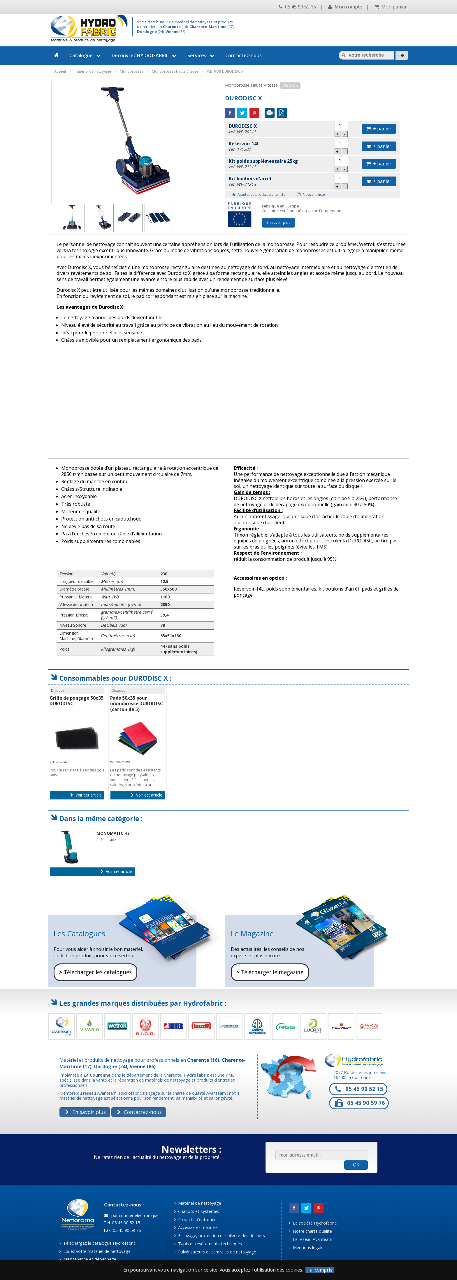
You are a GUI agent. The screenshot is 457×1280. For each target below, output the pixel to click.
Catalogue (85, 55)
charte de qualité (189, 1093)
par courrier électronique (131, 1215)
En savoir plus (278, 222)
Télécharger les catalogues (95, 972)
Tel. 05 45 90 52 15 (121, 1222)
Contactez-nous (243, 55)
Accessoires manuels (196, 1227)
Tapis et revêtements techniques (208, 1243)
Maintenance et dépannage (87, 1259)
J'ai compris (319, 1270)
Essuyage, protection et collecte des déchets (219, 1235)
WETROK (290, 85)
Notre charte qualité (310, 1231)
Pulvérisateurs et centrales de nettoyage (215, 1252)
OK (356, 1165)
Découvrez (145, 55)
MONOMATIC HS (113, 833)
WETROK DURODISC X (225, 71)
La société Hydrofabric (312, 1223)
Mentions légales (307, 1247)
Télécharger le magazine (269, 972)
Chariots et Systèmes (196, 1211)
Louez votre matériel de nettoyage (95, 1251)
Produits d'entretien (195, 1219)
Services (201, 55)
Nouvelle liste (311, 194)
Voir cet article (85, 795)
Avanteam (107, 1093)
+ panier (378, 128)
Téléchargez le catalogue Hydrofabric (97, 1243)
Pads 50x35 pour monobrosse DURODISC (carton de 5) (136, 703)
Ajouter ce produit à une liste (258, 194)
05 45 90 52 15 (297, 7)
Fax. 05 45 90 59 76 (122, 1230)
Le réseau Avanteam (310, 1239)
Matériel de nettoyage (197, 1203)
